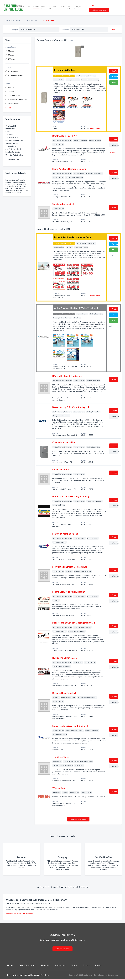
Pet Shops (9, 134)
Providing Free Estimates (17, 99)
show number (94, 128)
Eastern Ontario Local (12, 20)
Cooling (11, 91)
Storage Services (11, 137)
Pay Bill (69, 8)
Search (36, 7)
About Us (43, 8)
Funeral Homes (11, 128)
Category (14, 30)
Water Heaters (13, 103)
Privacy (86, 965)
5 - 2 (112, 151)
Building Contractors (13, 152)
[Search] (113, 29)
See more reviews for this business (19, 914)
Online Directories (27, 965)
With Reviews (13, 71)
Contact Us (52, 8)
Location (65, 30)
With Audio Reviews (15, 75)
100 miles (11, 59)
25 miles (11, 51)
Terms (74, 965)
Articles (63, 7)
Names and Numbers (39, 975)
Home (29, 7)
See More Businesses (78, 819)
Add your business (77, 8)
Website (115, 77)
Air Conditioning (14, 95)
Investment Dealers (13, 162)
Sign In (94, 5)
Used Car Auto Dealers (14, 155)
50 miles (11, 55)
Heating (11, 87)
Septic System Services (14, 149)
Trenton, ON (32, 20)
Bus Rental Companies (14, 140)
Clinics (7, 131)
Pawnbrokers (10, 146)
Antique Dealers (11, 143)
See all (8, 107)
